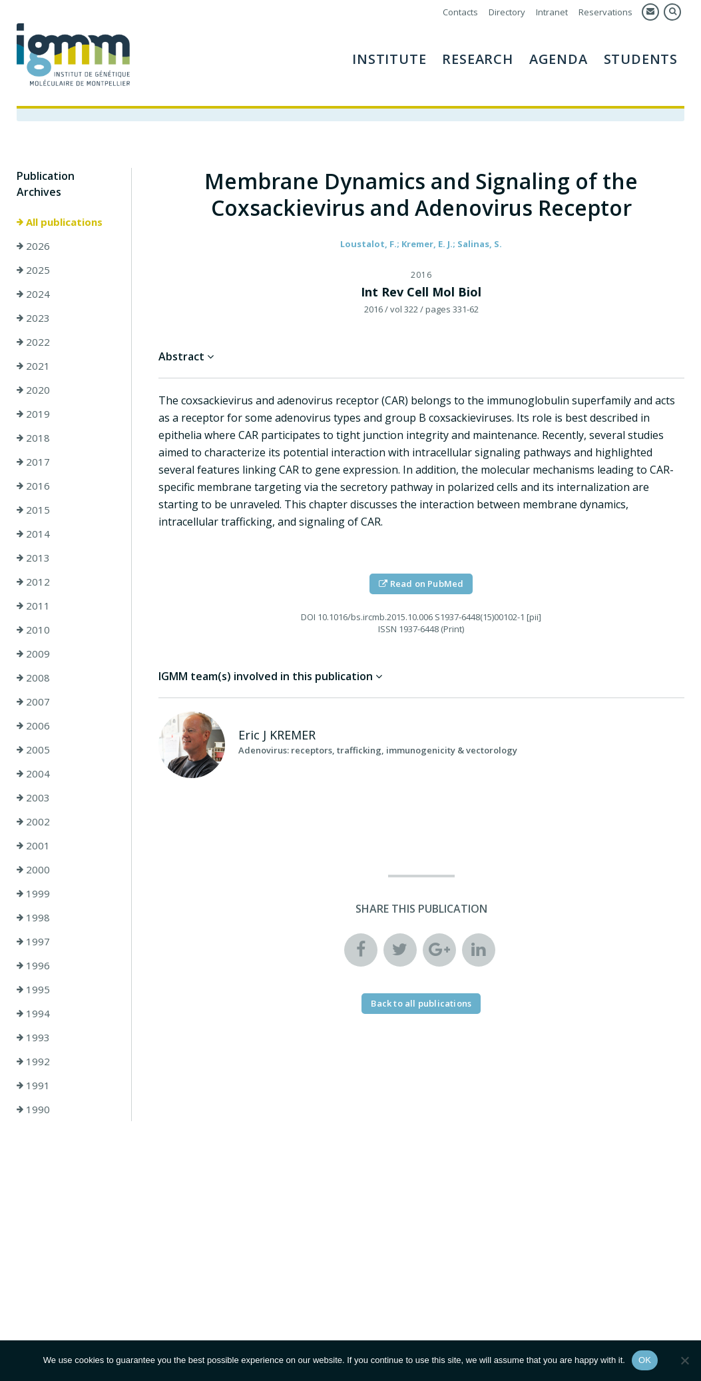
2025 (33, 269)
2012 (33, 581)
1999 (33, 893)
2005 (33, 749)
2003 (33, 797)
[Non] (684, 1360)
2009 (33, 653)
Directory (507, 12)
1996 (33, 965)
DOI (308, 617)
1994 (33, 1013)
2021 (33, 365)
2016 (33, 485)
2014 (33, 533)
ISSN (387, 629)
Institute (389, 59)
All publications (60, 222)
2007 (33, 701)
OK (644, 1360)
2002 (33, 821)
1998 (33, 917)
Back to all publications (421, 1003)
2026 (33, 245)
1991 (33, 1085)
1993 (33, 1037)
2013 (33, 557)
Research (477, 59)
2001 (33, 845)
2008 (33, 677)
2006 (33, 725)
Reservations (605, 12)
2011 (33, 605)
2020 (33, 389)
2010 (33, 629)
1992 (33, 1061)
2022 (33, 341)
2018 (33, 437)
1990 (33, 1109)
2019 (33, 413)
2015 (33, 509)
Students (641, 59)
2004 (33, 773)
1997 (33, 941)
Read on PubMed (421, 584)
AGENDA (558, 59)
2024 (33, 293)
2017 (33, 461)
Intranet (552, 12)
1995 (33, 989)
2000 (33, 869)
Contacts (460, 12)
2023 (33, 317)
